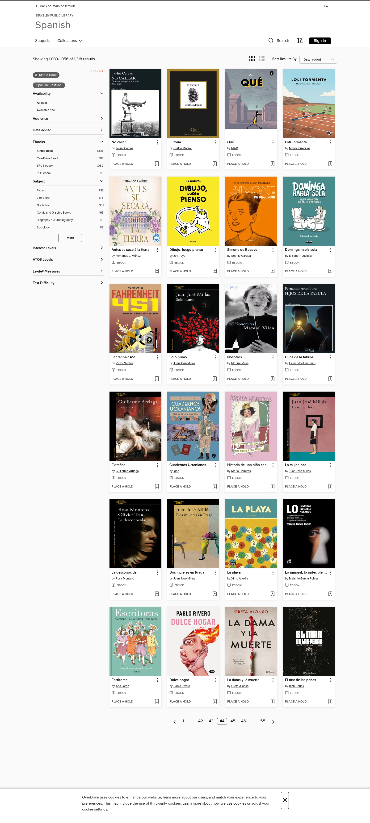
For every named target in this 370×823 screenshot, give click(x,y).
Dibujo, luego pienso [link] (186, 250)
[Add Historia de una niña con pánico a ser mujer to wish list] (272, 487)
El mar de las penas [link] (300, 680)
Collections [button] (69, 40)
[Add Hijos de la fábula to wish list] (330, 379)
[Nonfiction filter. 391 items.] (70, 205)
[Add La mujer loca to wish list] (330, 487)
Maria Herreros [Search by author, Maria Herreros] (241, 471)
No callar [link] (119, 142)
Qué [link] (230, 142)
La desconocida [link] (124, 573)
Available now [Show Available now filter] (46, 110)
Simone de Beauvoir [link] (243, 250)
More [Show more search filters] (70, 238)
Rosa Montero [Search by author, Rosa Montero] (125, 578)
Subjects (42, 40)
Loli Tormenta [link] (296, 142)
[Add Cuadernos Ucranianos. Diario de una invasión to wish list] (215, 487)
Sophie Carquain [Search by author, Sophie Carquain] (242, 256)
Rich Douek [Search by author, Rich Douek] (296, 686)
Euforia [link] (175, 142)
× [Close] (285, 800)
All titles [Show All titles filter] (42, 103)
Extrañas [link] (118, 465)
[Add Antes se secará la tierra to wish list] (157, 272)
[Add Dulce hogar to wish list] (215, 702)
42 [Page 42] (200, 721)
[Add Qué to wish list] (272, 164)
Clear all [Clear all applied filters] (97, 71)
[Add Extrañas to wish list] (157, 487)
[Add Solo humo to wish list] (215, 379)
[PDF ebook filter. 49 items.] (70, 173)
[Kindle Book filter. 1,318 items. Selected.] (70, 151)
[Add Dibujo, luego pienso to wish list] (215, 272)
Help (327, 6)
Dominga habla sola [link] (301, 250)
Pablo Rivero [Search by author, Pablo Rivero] (181, 686)
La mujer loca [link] (295, 465)
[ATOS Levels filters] (68, 259)
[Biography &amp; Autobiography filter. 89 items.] (70, 220)
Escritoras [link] (119, 680)
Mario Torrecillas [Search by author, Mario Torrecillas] (299, 148)
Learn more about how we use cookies (214, 803)
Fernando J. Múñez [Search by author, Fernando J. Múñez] (128, 256)
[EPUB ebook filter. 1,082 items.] (70, 165)
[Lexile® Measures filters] (68, 271)
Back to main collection (55, 6)
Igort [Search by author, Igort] (176, 471)
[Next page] (273, 721)
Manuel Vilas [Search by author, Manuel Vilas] (239, 363)
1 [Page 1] (183, 721)
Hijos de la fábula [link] (299, 357)
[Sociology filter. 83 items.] (70, 227)
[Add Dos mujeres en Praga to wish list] (215, 594)
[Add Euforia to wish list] (215, 164)
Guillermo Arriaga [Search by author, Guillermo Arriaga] (127, 471)
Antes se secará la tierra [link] (130, 250)
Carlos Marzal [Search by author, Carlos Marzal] (182, 148)
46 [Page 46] (243, 721)
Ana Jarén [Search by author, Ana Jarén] (122, 686)
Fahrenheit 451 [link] (123, 357)
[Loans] (300, 41)
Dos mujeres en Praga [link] (186, 573)
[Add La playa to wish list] (272, 594)
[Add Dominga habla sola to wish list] (330, 272)
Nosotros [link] (234, 357)
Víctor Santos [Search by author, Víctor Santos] (124, 363)
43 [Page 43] (211, 721)
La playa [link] (234, 573)
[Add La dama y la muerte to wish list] (272, 702)
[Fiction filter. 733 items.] (70, 190)
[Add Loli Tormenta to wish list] (330, 164)
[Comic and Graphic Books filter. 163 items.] (70, 212)
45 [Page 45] (233, 721)
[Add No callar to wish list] (157, 164)
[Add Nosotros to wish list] (272, 379)
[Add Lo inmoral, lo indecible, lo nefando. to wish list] (330, 594)
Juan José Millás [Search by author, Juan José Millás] (184, 363)
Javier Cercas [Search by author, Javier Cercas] (124, 148)
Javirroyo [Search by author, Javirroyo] (179, 256)
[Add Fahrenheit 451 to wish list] (157, 379)
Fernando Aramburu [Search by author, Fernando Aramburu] (302, 363)
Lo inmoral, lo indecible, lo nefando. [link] (306, 573)
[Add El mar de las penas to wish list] (330, 702)
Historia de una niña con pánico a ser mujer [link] (248, 465)
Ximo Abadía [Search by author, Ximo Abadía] (239, 578)
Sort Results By (284, 59)
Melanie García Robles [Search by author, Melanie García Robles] (304, 578)
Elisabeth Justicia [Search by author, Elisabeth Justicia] (300, 256)
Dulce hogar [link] (179, 680)
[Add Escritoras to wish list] (157, 702)
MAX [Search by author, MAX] (234, 148)
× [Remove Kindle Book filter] (36, 75)
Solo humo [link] (178, 357)
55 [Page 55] (262, 721)
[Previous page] (174, 721)
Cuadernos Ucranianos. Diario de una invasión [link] (191, 465)
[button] (278, 41)
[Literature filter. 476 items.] (70, 197)
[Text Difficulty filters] (68, 283)
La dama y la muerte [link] (243, 680)
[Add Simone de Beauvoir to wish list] (272, 272)
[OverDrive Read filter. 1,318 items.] (70, 158)
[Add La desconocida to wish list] (157, 594)
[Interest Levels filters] (68, 248)
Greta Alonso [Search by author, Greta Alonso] (239, 686)
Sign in (320, 40)
